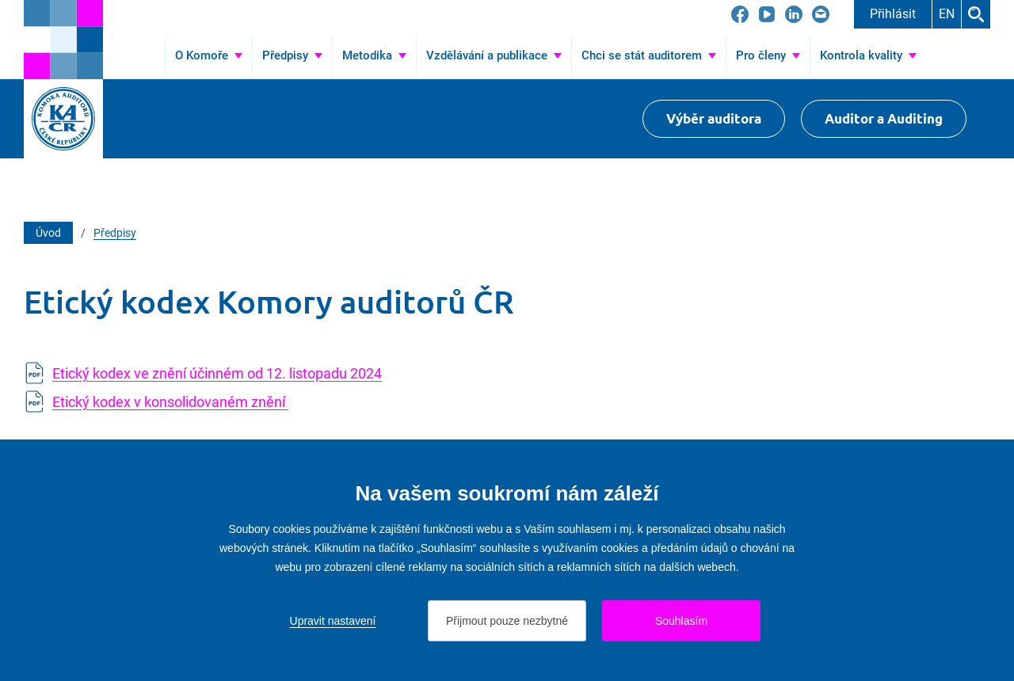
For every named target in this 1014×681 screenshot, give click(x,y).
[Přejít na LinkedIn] (793, 14)
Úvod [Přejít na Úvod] (143, 55)
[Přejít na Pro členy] (768, 55)
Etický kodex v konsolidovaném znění (170, 402)
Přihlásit (893, 13)
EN (947, 13)
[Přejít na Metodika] (374, 55)
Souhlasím (681, 620)
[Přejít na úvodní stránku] (63, 39)
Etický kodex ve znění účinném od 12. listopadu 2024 (217, 373)
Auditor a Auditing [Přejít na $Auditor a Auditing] (884, 118)
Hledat (976, 14)
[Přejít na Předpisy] (292, 55)
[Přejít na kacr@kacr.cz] (820, 14)
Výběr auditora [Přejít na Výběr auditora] (713, 118)
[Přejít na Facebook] (740, 14)
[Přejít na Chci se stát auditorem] (649, 55)
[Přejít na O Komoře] (209, 55)
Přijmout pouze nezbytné (507, 620)
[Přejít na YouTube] (767, 14)
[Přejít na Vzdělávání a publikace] (494, 55)
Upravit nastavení (333, 620)
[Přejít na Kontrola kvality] (868, 55)
